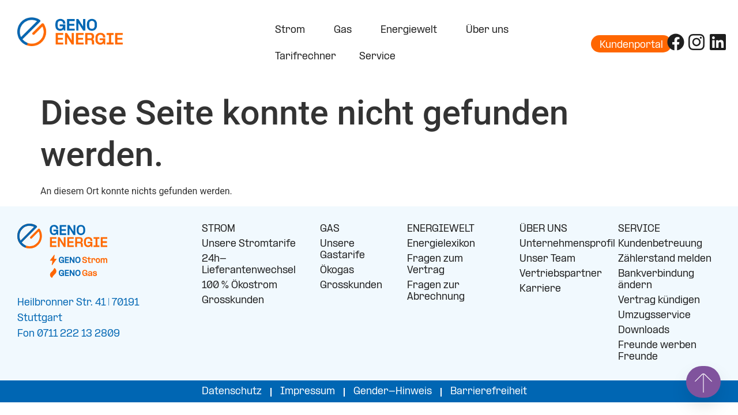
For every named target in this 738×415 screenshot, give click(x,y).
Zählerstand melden (664, 259)
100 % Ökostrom (239, 285)
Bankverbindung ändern (656, 280)
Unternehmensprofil (560, 244)
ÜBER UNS (543, 229)
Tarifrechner (305, 56)
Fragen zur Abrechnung (436, 291)
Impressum (307, 391)
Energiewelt (412, 30)
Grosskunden (233, 300)
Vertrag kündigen (659, 300)
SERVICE (639, 229)
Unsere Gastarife (342, 250)
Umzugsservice (654, 315)
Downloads (643, 330)
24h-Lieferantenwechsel (249, 265)
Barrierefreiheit (488, 391)
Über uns (490, 30)
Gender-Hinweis (392, 391)
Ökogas (337, 270)
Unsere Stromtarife (249, 244)
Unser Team (547, 259)
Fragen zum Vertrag (435, 265)
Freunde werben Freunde (657, 351)
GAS (330, 229)
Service (380, 57)
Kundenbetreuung (660, 244)
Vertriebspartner (560, 274)
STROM (218, 229)
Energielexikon (441, 244)
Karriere (540, 289)
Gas (345, 30)
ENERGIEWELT (441, 229)
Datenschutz (232, 391)
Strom (293, 30)
